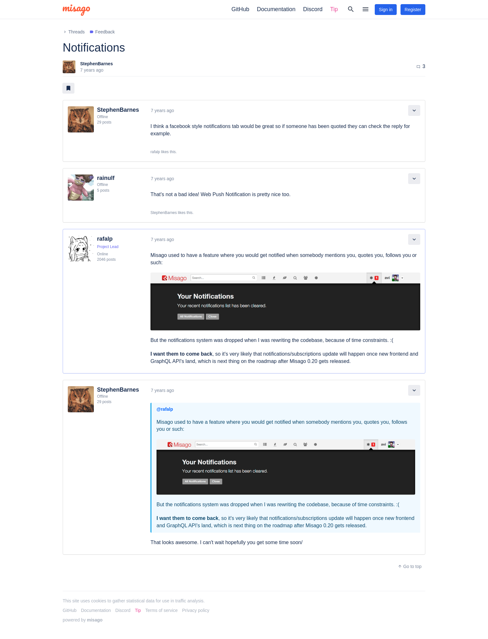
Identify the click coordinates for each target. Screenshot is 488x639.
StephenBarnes (96, 63)
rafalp (105, 239)
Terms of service (161, 610)
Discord (313, 9)
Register (413, 9)
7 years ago (162, 110)
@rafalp (165, 409)
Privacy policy (196, 610)
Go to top (410, 566)
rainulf (106, 178)
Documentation (276, 9)
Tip (334, 9)
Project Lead (107, 247)
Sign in (386, 9)
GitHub (240, 9)
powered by (82, 619)
